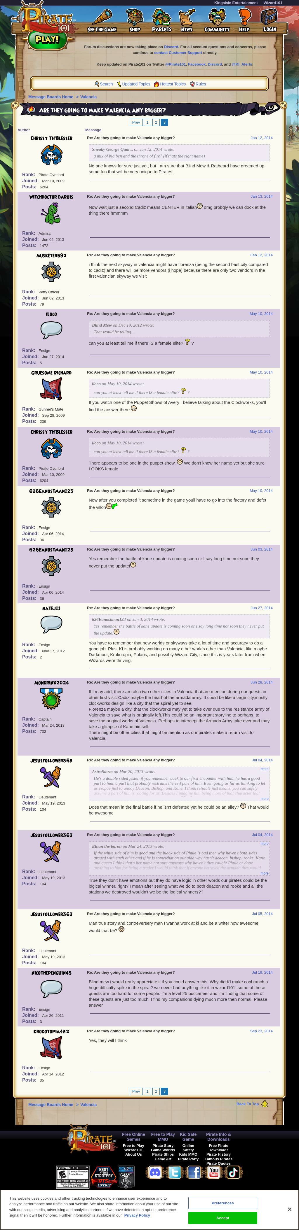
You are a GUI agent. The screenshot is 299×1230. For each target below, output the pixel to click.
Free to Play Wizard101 (133, 1147)
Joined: (31, 180)
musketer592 (51, 255)
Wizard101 (273, 3)
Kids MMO (188, 1154)
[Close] (289, 1212)
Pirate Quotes (218, 1163)
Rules (201, 84)
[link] (149, 1176)
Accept (222, 1221)
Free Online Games (133, 1137)
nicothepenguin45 (52, 973)
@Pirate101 (175, 64)
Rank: (29, 174)
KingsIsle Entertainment (236, 3)
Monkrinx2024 (51, 682)
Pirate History (218, 1154)
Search (106, 84)
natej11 (51, 608)
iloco (51, 314)
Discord (171, 47)
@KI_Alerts (242, 64)
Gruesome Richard (51, 372)
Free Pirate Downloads (218, 1147)
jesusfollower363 (51, 760)
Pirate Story (162, 1145)
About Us (133, 1154)
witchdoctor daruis (51, 197)
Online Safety (188, 1147)
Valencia (88, 96)
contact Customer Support (178, 52)
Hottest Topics (173, 84)
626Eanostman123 (51, 491)
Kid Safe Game (188, 1137)
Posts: (30, 186)
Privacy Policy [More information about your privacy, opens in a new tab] (137, 1218)
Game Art (163, 1159)
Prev (136, 122)
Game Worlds (163, 1150)
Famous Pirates (218, 1159)
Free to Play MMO (163, 1137)
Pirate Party (188, 1159)
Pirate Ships (163, 1154)
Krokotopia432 (51, 1031)
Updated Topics (136, 84)
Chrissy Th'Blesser (51, 138)
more (265, 769)
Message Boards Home (51, 96)
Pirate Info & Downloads (218, 1137)
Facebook (197, 64)
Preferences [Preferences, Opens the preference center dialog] (223, 1205)
